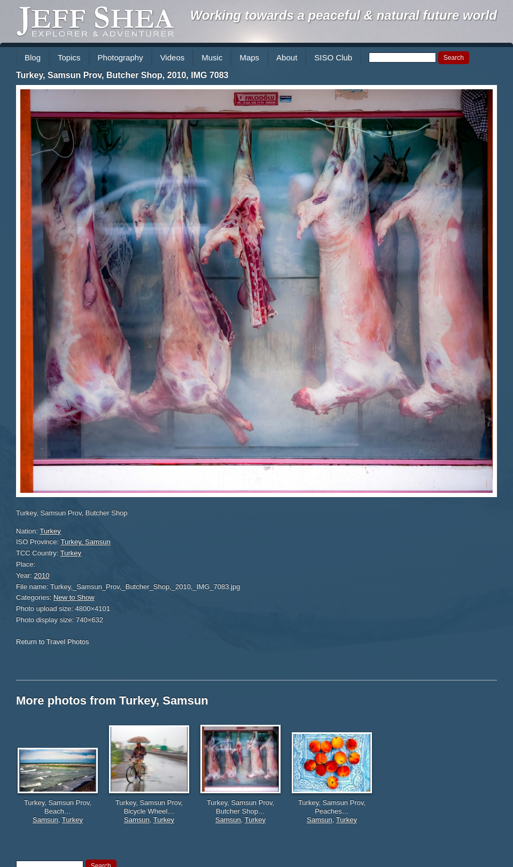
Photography (120, 57)
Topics (69, 57)
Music (211, 57)
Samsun (45, 820)
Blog (33, 57)
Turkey (50, 531)
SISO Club (333, 57)
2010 (42, 575)
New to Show (74, 597)
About (286, 57)
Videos (172, 57)
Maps (249, 57)
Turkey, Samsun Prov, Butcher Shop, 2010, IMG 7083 (122, 75)
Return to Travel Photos (52, 642)
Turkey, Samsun (86, 542)
